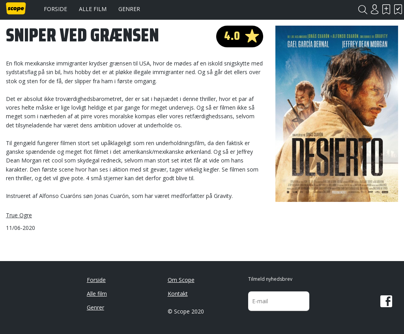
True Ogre (19, 215)
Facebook (386, 301)
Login (374, 9)
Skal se (386, 9)
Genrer (129, 9)
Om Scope (181, 280)
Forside (55, 9)
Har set (398, 9)
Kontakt (178, 293)
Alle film (93, 9)
